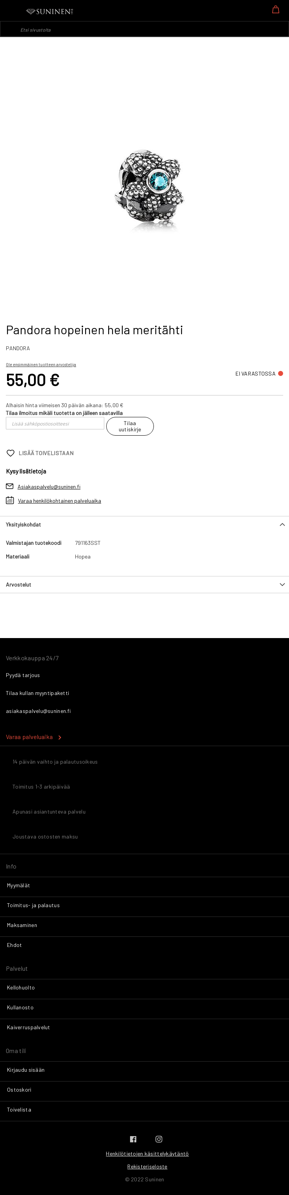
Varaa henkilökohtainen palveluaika (59, 500)
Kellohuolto (21, 987)
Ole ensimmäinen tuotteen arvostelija (41, 364)
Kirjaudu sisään (26, 1069)
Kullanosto (20, 1007)
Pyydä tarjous (23, 675)
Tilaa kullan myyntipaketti (37, 693)
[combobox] (144, 29)
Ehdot (14, 944)
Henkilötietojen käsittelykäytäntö (147, 1153)
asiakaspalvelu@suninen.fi (38, 710)
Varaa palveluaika (29, 736)
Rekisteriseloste (147, 1166)
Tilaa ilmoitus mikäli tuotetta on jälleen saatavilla (64, 413)
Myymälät (18, 885)
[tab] (144, 524)
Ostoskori (19, 1089)
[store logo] (50, 11)
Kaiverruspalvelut (28, 1027)
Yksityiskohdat (23, 524)
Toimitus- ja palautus (33, 905)
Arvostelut (18, 584)
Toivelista (19, 1109)
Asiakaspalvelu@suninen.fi (49, 486)
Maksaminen (22, 925)
